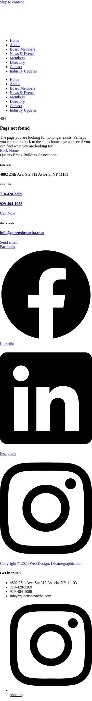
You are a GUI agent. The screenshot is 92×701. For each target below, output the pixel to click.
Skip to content (12, 2)
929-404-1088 (11, 204)
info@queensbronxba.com (22, 233)
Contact (16, 67)
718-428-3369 (11, 194)
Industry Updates (23, 71)
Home (14, 40)
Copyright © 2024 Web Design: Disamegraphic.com (41, 563)
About (15, 45)
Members (17, 58)
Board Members (22, 49)
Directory (17, 62)
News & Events (22, 54)
